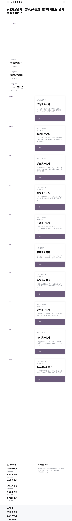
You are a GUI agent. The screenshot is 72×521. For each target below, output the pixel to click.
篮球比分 (10, 126)
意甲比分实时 (43, 337)
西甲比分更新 (43, 252)
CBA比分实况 (43, 280)
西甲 (10, 244)
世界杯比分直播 (44, 367)
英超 (13, 72)
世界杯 (10, 359)
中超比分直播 (43, 222)
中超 (10, 214)
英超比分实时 (16, 75)
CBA (10, 272)
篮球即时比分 (16, 63)
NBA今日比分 (16, 87)
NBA (13, 84)
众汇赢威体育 (16, 2)
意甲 (10, 329)
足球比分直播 (23, 47)
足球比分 (10, 96)
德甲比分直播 (43, 309)
